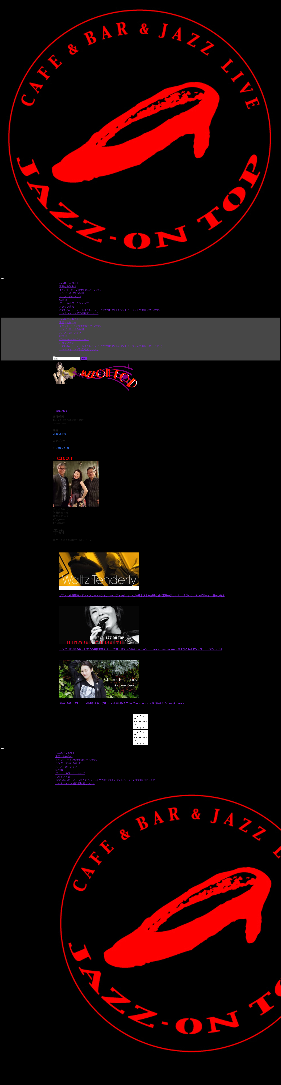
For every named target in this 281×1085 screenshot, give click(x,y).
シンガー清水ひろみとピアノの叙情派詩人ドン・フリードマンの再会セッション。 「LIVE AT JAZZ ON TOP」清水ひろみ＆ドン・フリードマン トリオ (140, 649)
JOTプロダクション (70, 296)
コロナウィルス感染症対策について (79, 313)
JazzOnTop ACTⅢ (69, 282)
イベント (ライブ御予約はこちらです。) (81, 289)
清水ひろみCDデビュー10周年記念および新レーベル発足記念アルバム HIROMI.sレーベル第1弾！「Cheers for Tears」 (122, 703)
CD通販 (63, 299)
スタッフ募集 (66, 306)
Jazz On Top (59, 433)
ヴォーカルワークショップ (74, 303)
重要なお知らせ (67, 286)
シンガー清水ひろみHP (72, 293)
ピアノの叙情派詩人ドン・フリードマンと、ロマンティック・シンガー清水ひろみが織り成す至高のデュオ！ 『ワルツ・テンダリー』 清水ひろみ (142, 595)
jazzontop (61, 410)
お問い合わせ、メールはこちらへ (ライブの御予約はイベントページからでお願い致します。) (110, 309)
